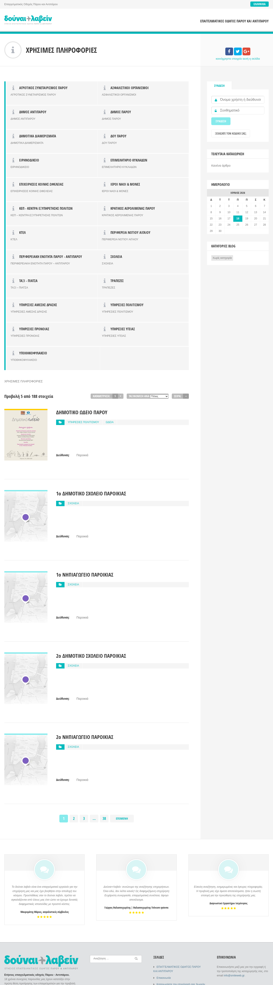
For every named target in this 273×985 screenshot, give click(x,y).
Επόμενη (122, 722)
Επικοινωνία (164, 881)
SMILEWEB (37, 978)
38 (104, 722)
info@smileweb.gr (234, 879)
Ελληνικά (259, 4)
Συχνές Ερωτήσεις (167, 898)
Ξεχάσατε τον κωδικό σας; (230, 133)
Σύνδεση (219, 86)
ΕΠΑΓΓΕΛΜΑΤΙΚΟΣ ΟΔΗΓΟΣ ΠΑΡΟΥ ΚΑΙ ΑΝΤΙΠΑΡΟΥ (234, 21)
